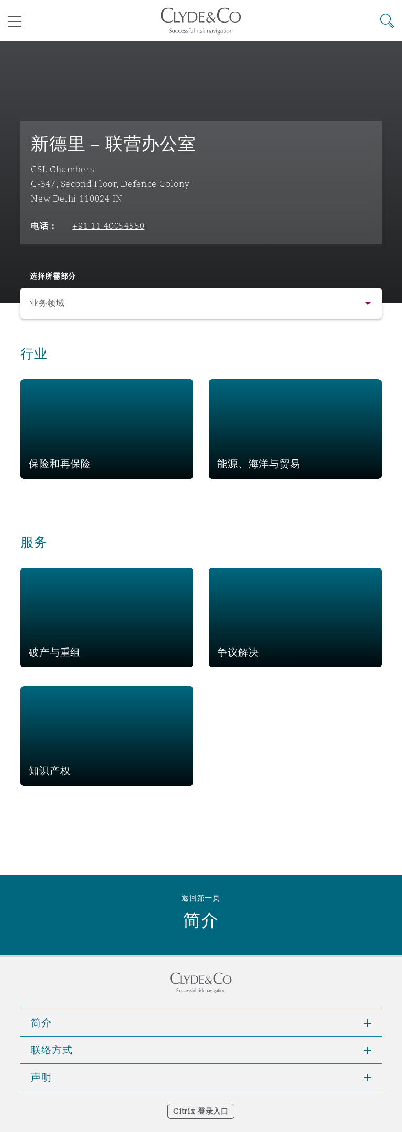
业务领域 (47, 303)
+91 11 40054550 (108, 226)
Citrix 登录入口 (200, 1111)
